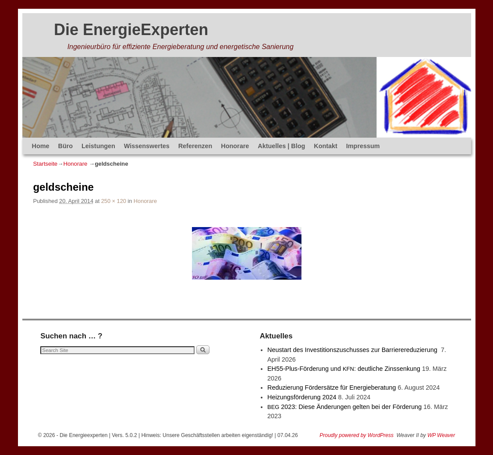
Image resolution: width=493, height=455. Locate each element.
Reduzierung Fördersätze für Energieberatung (331, 387)
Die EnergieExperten (131, 30)
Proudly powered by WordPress (356, 435)
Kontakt (325, 145)
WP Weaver (441, 435)
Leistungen (98, 145)
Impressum (363, 145)
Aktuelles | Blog (281, 145)
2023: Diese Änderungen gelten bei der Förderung (344, 406)
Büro (65, 145)
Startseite (45, 163)
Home (41, 145)
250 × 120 (113, 201)
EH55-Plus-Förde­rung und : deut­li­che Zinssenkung (343, 368)
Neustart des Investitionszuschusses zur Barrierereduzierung (353, 349)
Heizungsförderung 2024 (302, 397)
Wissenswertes (147, 145)
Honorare (235, 145)
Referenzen (195, 145)
